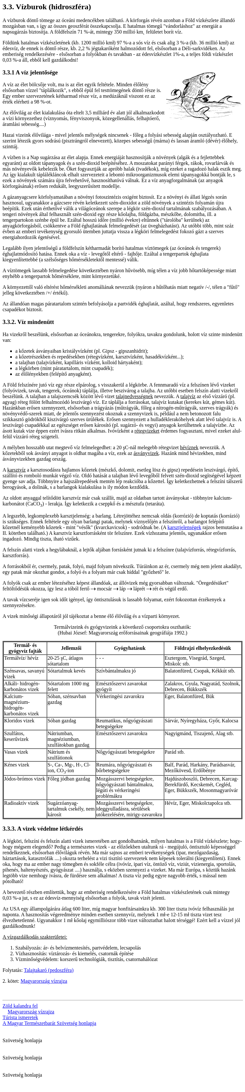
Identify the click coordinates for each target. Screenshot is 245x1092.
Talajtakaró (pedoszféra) (49, 970)
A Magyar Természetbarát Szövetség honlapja (49, 1023)
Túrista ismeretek (20, 1017)
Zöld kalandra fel (20, 1006)
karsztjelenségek (184, 527)
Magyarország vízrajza (43, 981)
